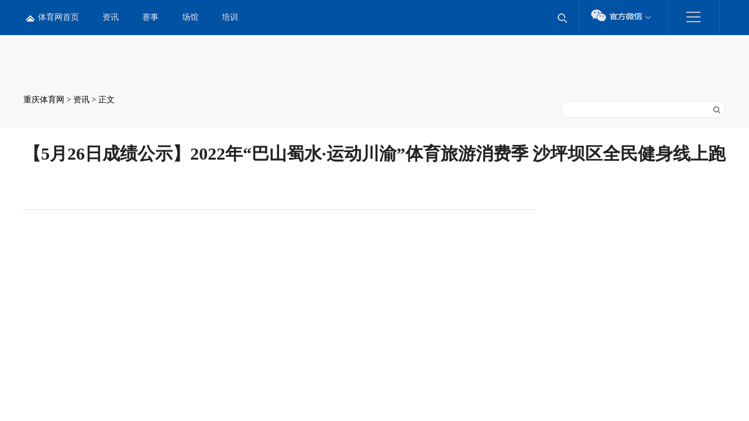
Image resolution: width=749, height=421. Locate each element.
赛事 (150, 17)
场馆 (190, 17)
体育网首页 (58, 17)
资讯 (110, 17)
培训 (230, 17)
